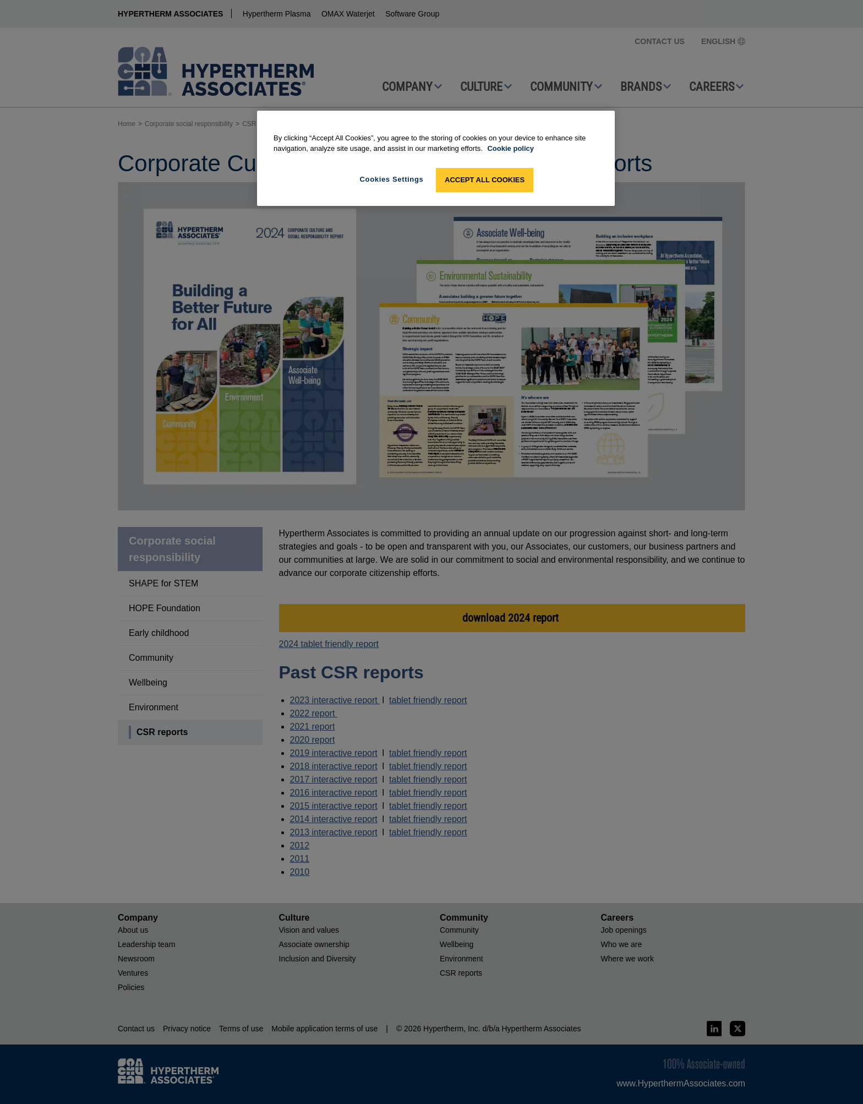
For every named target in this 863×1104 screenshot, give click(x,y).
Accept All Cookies (485, 180)
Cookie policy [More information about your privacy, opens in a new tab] (510, 148)
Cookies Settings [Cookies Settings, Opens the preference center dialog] (392, 179)
